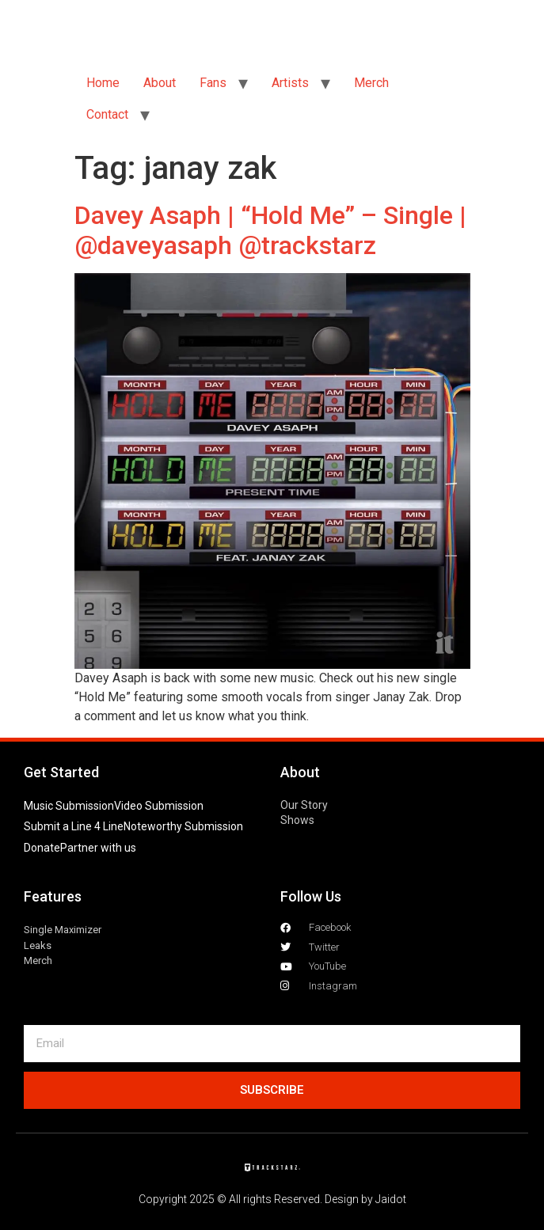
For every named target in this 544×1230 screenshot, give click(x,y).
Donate (42, 847)
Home (103, 82)
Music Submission (69, 805)
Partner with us (98, 847)
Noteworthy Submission (183, 826)
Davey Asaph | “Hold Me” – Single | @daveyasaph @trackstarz (270, 230)
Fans (213, 82)
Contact (107, 114)
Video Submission (159, 805)
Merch (371, 82)
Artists (290, 82)
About (159, 82)
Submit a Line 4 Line (74, 826)
